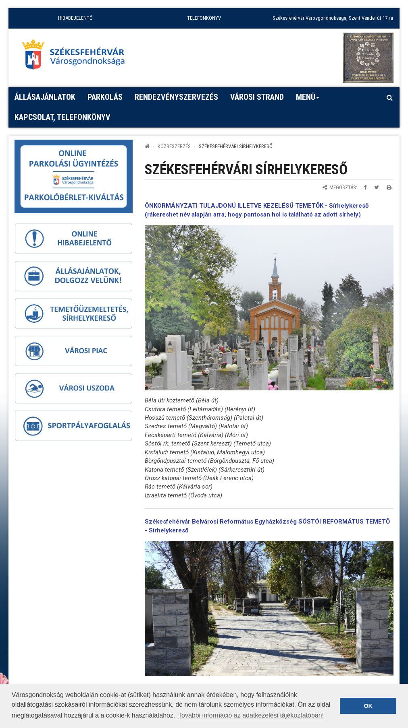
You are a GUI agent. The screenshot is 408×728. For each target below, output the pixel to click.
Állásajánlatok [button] (45, 97)
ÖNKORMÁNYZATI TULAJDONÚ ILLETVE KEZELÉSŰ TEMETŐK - (237, 205)
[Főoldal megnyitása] (77, 57)
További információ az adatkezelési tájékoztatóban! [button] (251, 715)
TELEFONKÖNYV (204, 18)
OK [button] (368, 706)
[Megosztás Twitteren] (376, 187)
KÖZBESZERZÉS (174, 146)
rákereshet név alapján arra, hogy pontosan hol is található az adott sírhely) (254, 214)
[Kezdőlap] (147, 146)
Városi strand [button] (257, 97)
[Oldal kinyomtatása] (389, 187)
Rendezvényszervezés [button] (176, 97)
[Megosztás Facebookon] (365, 187)
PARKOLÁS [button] (105, 97)
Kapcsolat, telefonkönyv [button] (62, 117)
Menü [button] (308, 99)
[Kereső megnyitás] (389, 97)
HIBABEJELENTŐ (75, 18)
